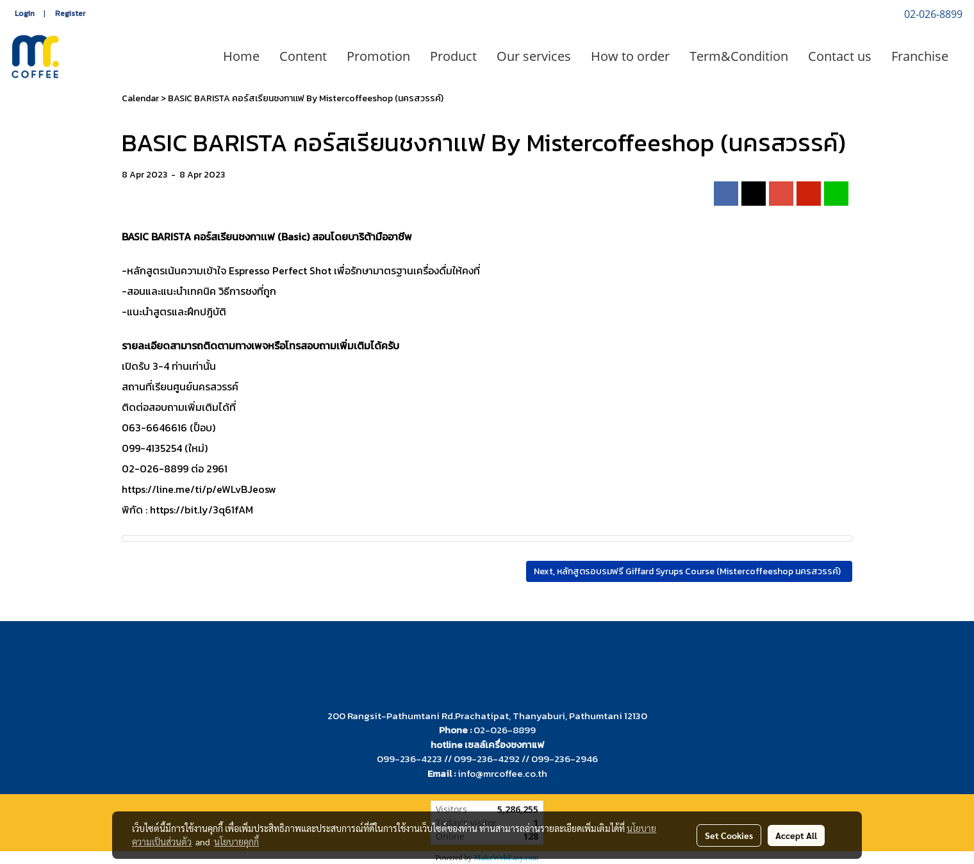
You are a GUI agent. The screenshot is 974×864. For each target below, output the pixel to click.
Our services (534, 56)
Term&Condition (738, 56)
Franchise (919, 56)
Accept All (796, 835)
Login (25, 13)
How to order (630, 56)
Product (453, 56)
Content (303, 56)
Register (70, 13)
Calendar (140, 98)
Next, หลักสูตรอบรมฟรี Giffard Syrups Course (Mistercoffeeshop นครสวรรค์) (689, 571)
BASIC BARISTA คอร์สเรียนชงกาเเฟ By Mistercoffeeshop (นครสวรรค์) (305, 98)
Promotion (378, 56)
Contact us (839, 56)
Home (241, 56)
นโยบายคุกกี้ (236, 841)
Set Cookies (729, 835)
